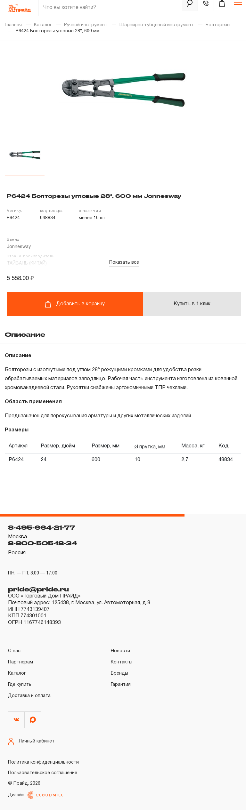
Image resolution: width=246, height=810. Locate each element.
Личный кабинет (31, 741)
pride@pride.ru (38, 589)
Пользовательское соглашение (42, 773)
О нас (14, 651)
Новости (120, 651)
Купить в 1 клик (192, 304)
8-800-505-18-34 (42, 543)
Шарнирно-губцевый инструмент (156, 25)
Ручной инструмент (85, 25)
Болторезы (218, 25)
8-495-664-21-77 (41, 527)
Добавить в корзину (75, 304)
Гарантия (121, 685)
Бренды (119, 673)
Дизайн (35, 795)
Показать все (124, 263)
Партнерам (20, 662)
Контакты (121, 662)
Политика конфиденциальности (43, 762)
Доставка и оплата (29, 696)
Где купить (19, 685)
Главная (13, 25)
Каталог (43, 25)
